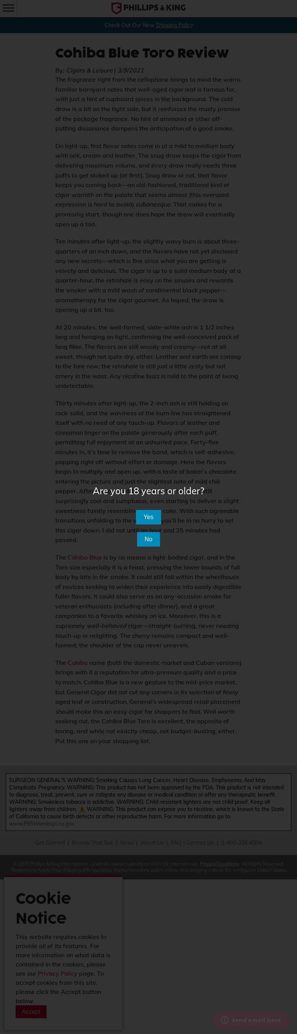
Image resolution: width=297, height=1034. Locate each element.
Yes (148, 517)
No (148, 539)
